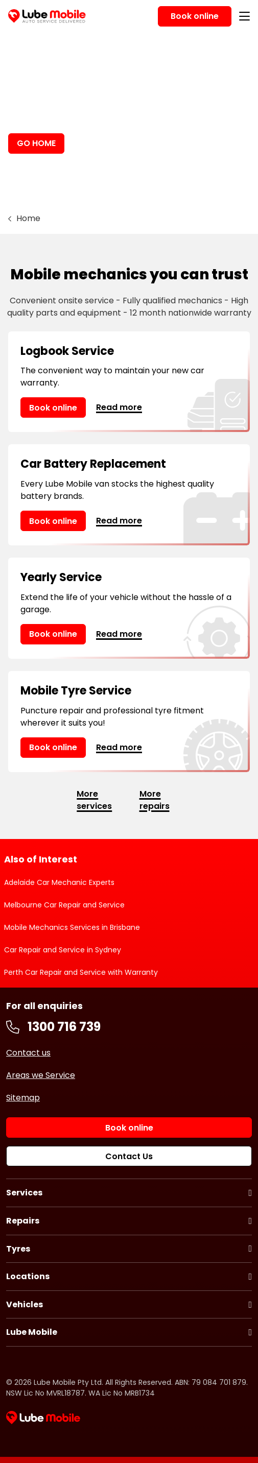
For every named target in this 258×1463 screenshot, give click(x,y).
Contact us (28, 1053)
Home (28, 218)
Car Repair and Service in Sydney (62, 950)
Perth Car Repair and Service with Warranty (81, 972)
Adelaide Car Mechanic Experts (59, 882)
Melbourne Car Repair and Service (64, 905)
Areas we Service (40, 1075)
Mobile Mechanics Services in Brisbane (72, 927)
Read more (119, 407)
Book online (53, 408)
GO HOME (36, 143)
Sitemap (23, 1098)
